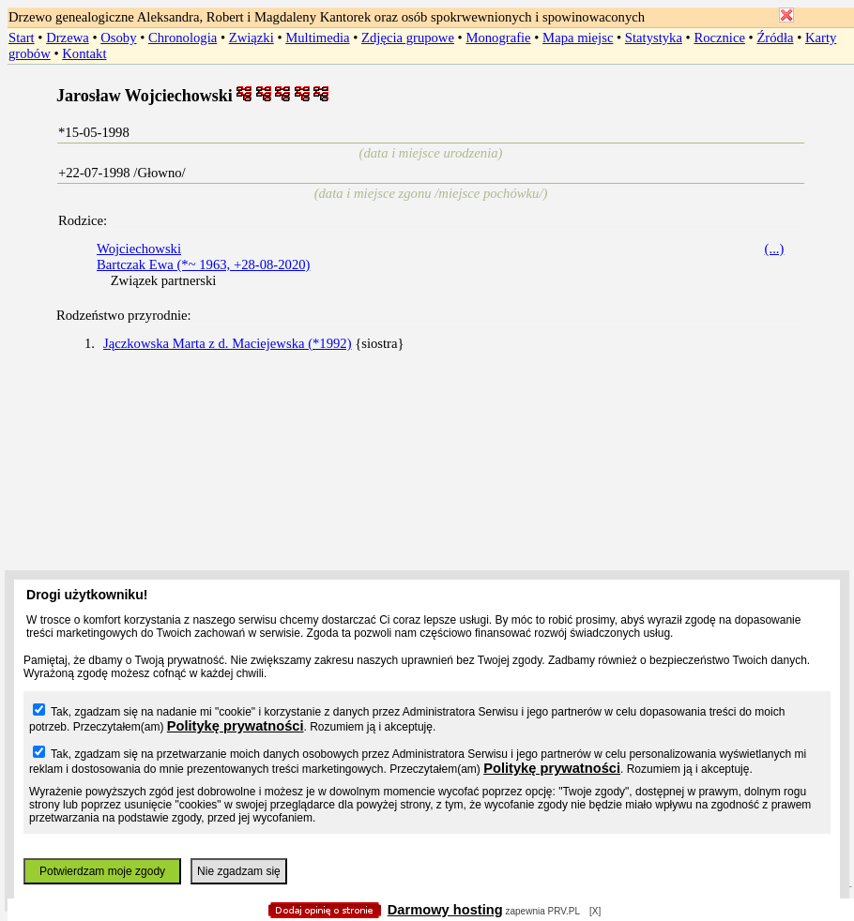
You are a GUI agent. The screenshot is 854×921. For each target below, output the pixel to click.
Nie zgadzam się (239, 871)
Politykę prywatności (235, 725)
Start (21, 37)
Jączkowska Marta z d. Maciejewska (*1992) (227, 343)
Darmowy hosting (445, 909)
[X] (595, 911)
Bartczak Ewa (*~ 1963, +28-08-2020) (203, 264)
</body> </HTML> (427, 94)
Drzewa (67, 37)
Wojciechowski (139, 248)
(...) (775, 248)
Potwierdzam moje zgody (102, 871)
